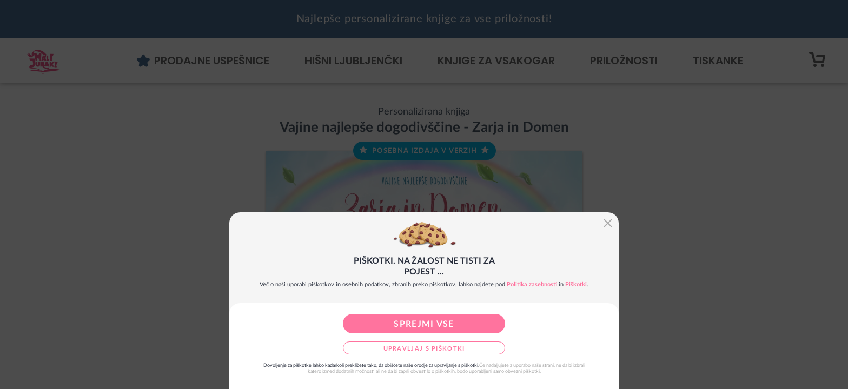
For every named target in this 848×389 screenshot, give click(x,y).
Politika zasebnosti (532, 284)
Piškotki (576, 284)
